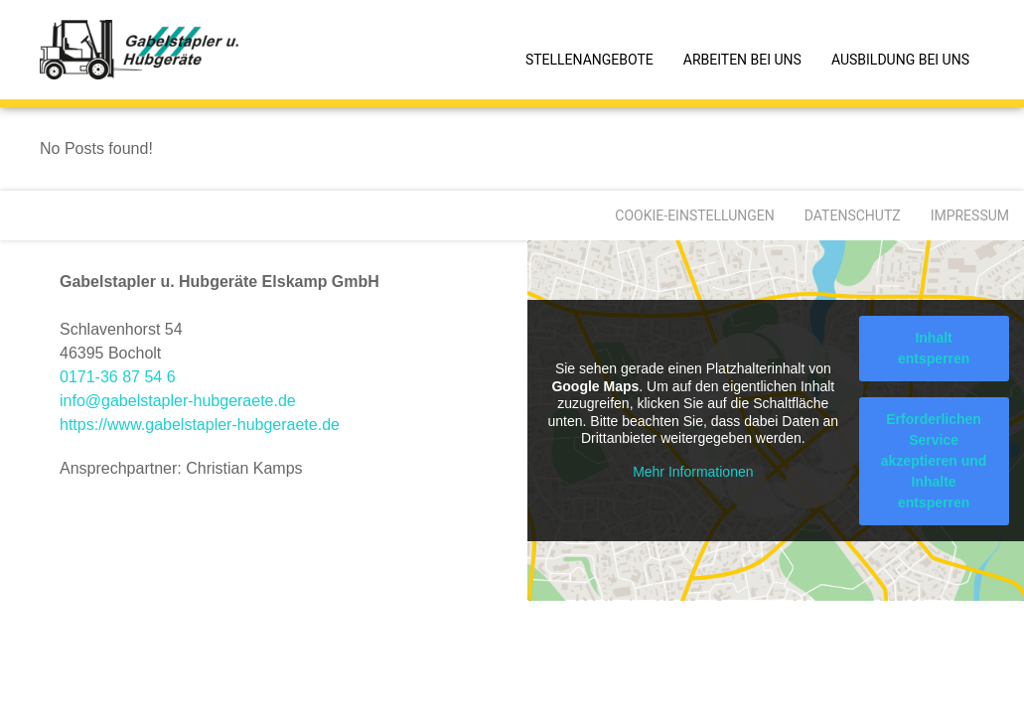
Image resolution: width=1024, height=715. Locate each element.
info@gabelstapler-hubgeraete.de (178, 400)
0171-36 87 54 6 (118, 376)
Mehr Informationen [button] (693, 472)
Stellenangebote (589, 60)
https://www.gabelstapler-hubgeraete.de (200, 424)
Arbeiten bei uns (742, 60)
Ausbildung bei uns (900, 60)
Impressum (970, 215)
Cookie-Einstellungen (694, 215)
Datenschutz (853, 215)
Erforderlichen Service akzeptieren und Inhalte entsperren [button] (933, 460)
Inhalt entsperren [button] (932, 348)
